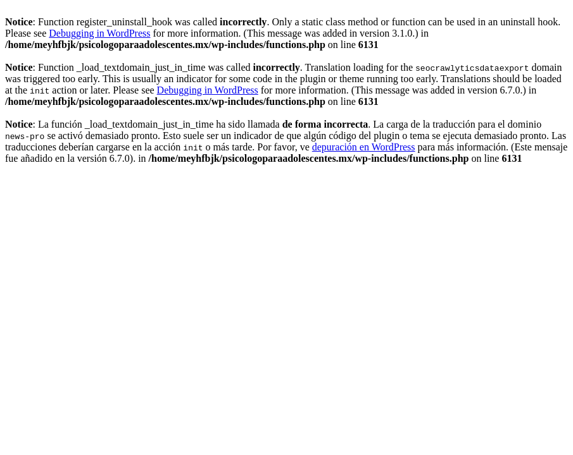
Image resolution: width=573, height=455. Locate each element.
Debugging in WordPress (99, 33)
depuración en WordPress (363, 147)
